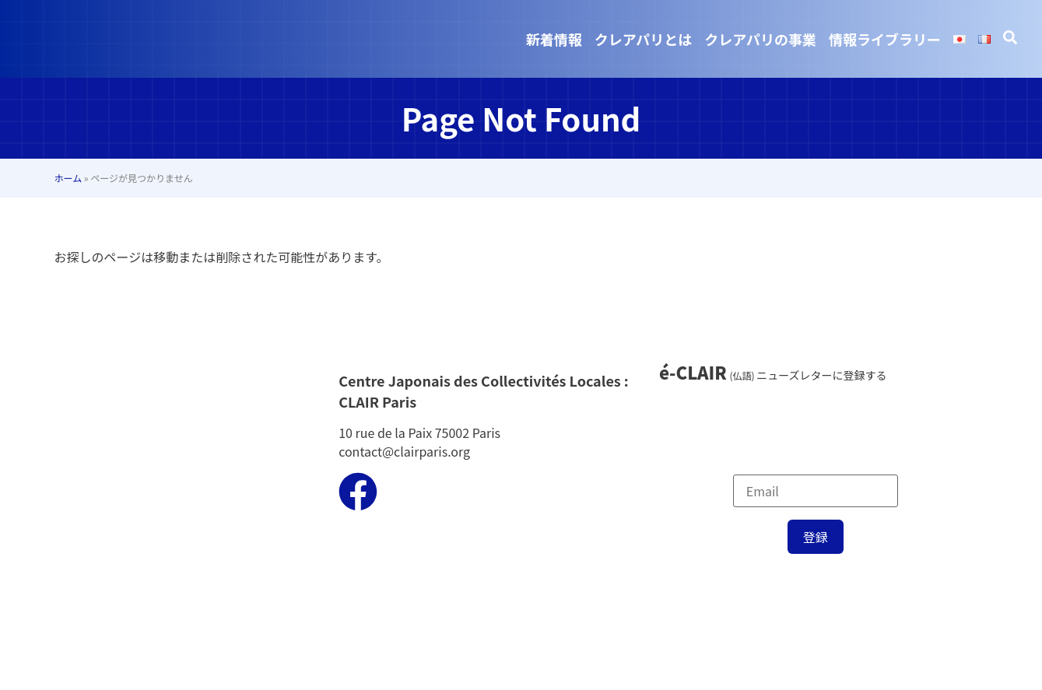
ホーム (68, 177)
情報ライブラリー (885, 39)
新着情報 (554, 39)
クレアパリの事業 (760, 39)
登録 (815, 536)
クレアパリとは (644, 39)
